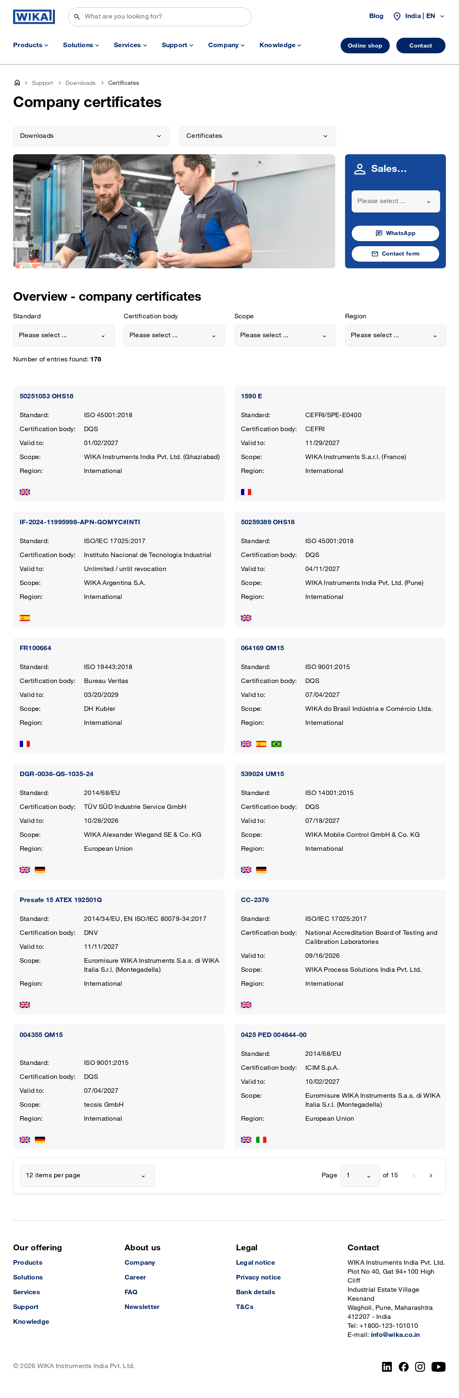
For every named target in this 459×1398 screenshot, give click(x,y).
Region (355, 316)
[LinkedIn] (387, 1367)
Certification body (151, 316)
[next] (431, 1175)
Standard (27, 316)
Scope (244, 316)
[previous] (414, 1175)
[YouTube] (439, 1367)
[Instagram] (420, 1367)
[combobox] (396, 201)
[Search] (160, 17)
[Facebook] (404, 1367)
